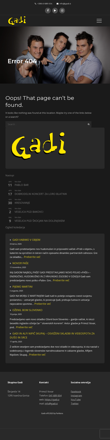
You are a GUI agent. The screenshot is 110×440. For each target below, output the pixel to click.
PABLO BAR (22, 185)
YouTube (76, 399)
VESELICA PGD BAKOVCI (29, 211)
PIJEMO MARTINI (22, 286)
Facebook (76, 391)
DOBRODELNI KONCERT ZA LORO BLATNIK (41, 194)
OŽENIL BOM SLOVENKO (27, 310)
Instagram (76, 395)
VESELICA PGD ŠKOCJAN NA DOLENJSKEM (40, 220)
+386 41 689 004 (43, 3)
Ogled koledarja (15, 227)
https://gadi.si (52, 399)
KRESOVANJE (22, 202)
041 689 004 (55, 395)
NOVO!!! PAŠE (20, 263)
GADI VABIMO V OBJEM (26, 239)
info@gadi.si (64, 3)
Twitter (75, 403)
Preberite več (32, 257)
